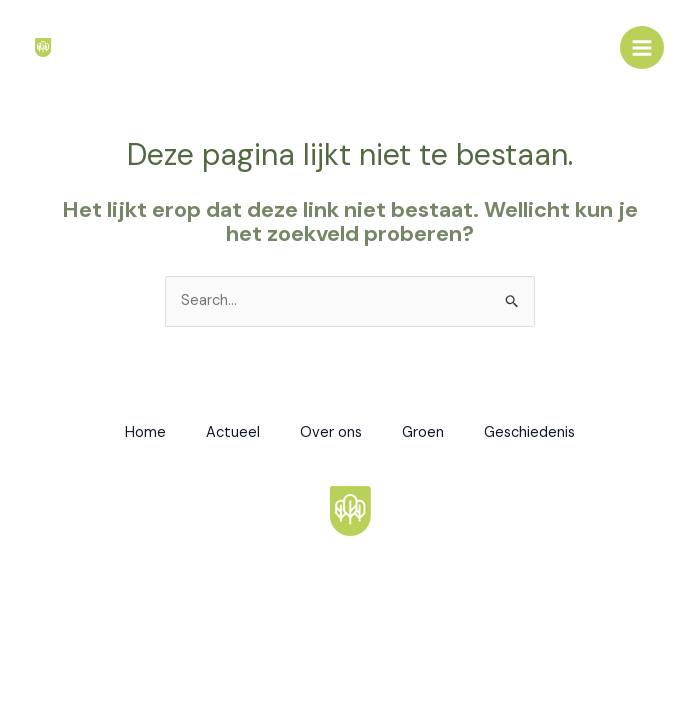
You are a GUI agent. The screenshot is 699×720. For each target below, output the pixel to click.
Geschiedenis (529, 432)
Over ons (331, 432)
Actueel (233, 432)
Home (145, 432)
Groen (423, 432)
